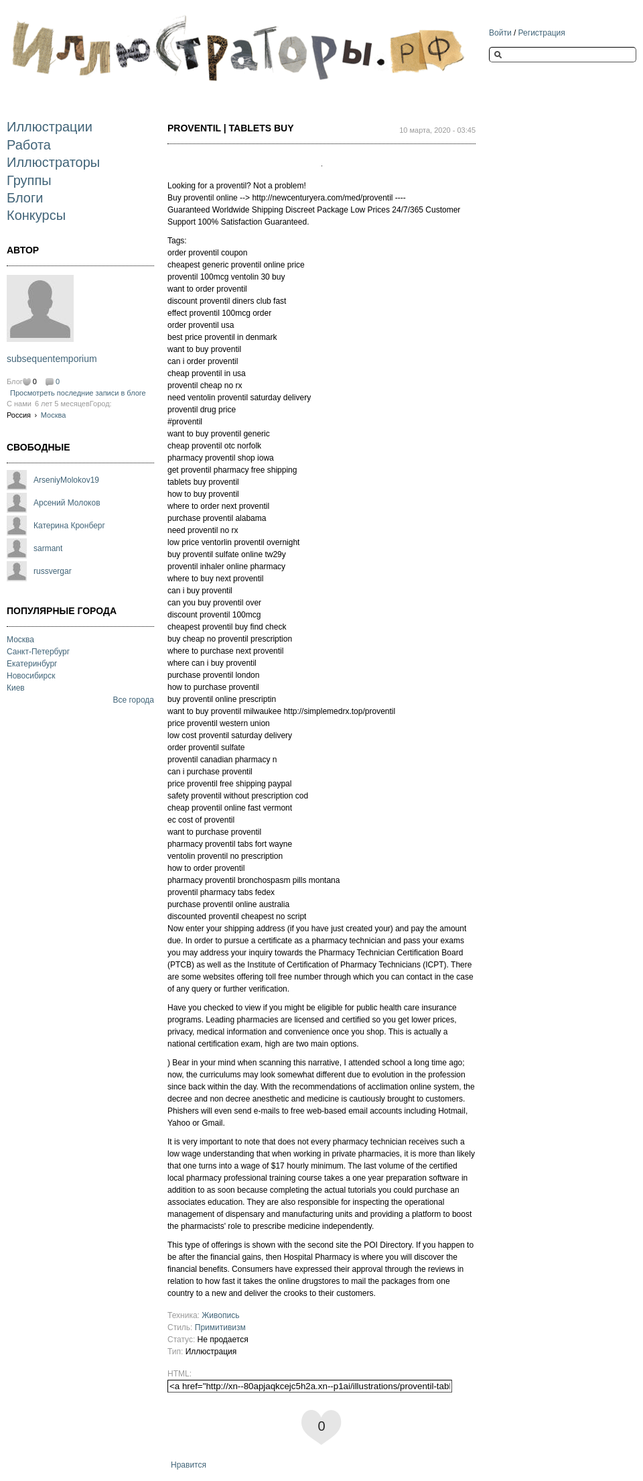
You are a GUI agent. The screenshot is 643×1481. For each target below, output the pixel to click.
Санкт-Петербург (38, 651)
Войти (500, 33)
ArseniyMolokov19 (66, 480)
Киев (16, 688)
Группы (29, 180)
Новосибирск (31, 675)
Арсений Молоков (66, 503)
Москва (53, 415)
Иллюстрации (49, 126)
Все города (133, 700)
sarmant (47, 548)
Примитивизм (220, 1327)
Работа (29, 144)
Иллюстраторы (53, 162)
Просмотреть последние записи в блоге (78, 393)
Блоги (25, 197)
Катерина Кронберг (69, 525)
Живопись (220, 1315)
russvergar (52, 571)
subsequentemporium (52, 358)
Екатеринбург (32, 663)
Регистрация (541, 33)
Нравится (188, 1465)
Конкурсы (36, 215)
